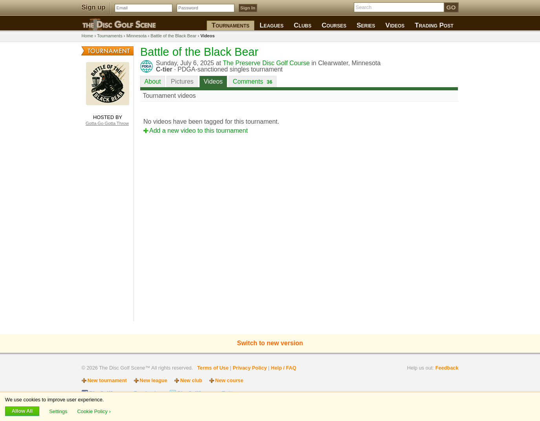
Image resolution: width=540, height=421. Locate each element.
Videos (213, 81)
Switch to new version (270, 343)
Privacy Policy (249, 368)
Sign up (94, 7)
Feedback (446, 368)
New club (191, 380)
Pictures (182, 81)
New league (153, 380)
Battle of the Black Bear (173, 35)
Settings (59, 411)
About (153, 81)
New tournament (107, 380)
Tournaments (110, 35)
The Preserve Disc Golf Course (266, 63)
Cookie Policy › (93, 411)
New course (229, 380)
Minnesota (136, 35)
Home (87, 35)
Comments (253, 81)
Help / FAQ (284, 368)
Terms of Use (213, 368)
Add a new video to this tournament (198, 130)
